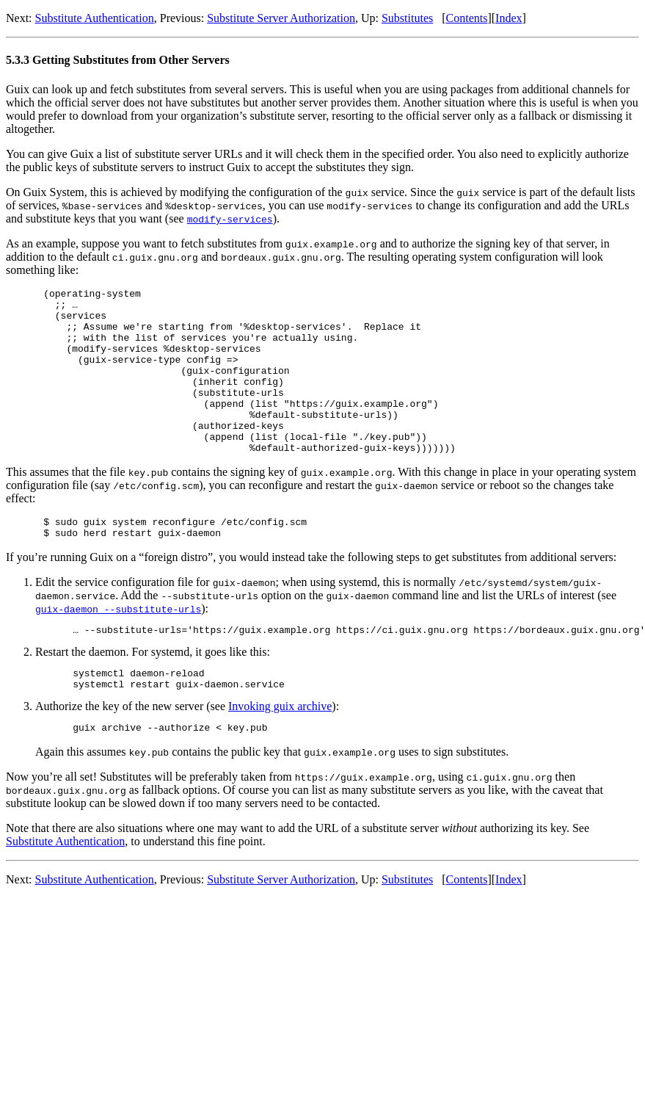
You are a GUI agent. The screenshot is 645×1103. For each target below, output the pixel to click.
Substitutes (407, 18)
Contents (467, 18)
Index (508, 18)
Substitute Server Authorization (281, 18)
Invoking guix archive (280, 750)
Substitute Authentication (94, 18)
